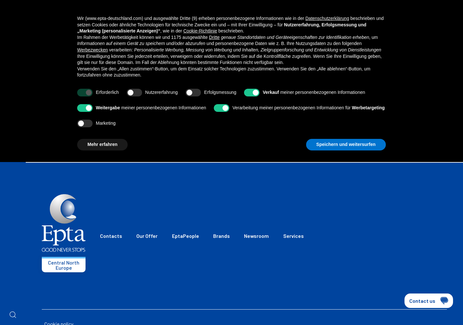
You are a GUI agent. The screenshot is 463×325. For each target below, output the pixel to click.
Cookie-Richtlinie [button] (200, 30)
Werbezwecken (92, 49)
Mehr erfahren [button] (102, 144)
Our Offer (147, 236)
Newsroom (256, 236)
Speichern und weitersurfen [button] (346, 144)
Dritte (214, 37)
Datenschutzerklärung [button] (327, 18)
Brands (221, 236)
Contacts (111, 236)
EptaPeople (185, 236)
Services (293, 236)
